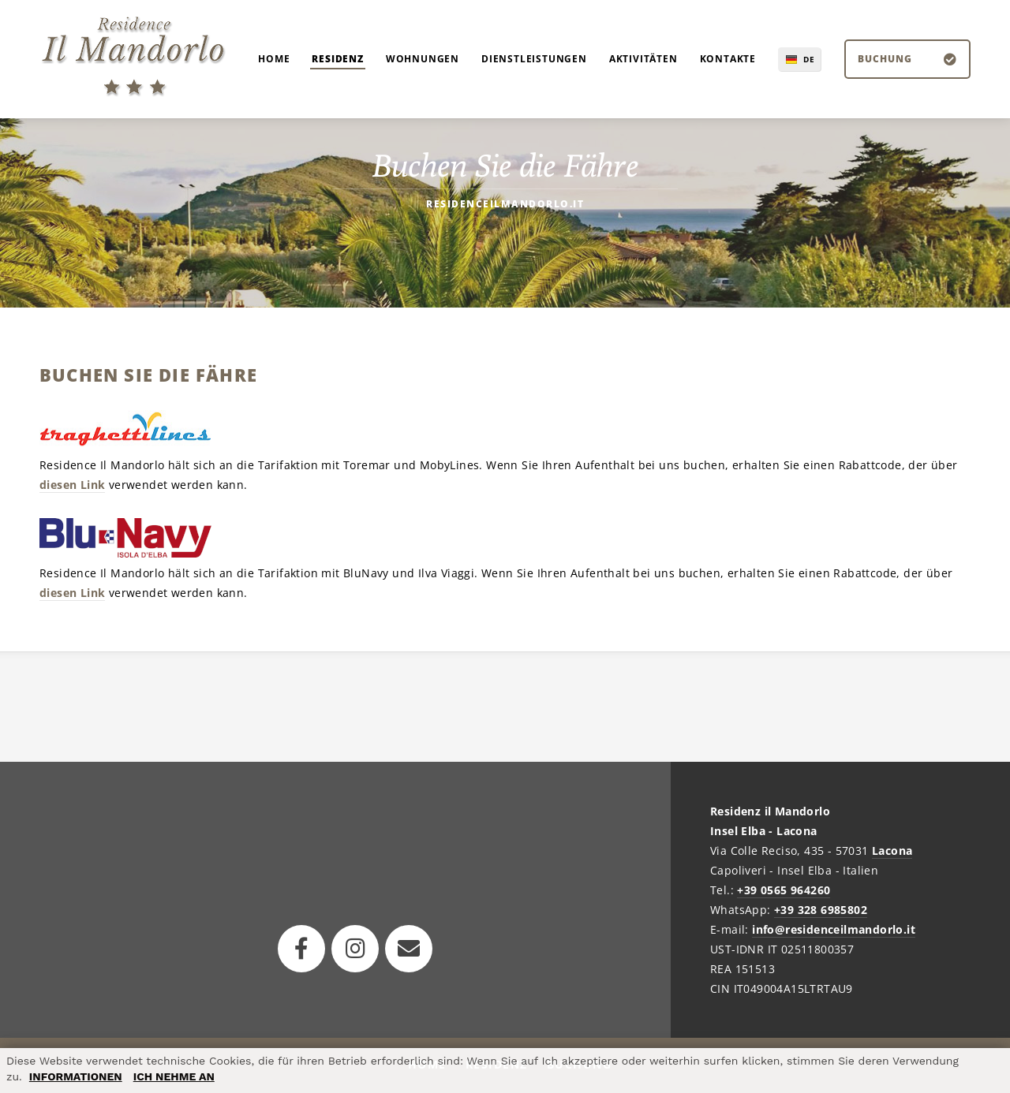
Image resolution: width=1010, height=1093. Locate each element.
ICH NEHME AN (174, 1076)
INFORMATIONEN (75, 1076)
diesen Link (72, 484)
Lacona (892, 850)
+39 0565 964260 (783, 889)
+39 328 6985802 (820, 909)
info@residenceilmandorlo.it (833, 929)
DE (809, 59)
